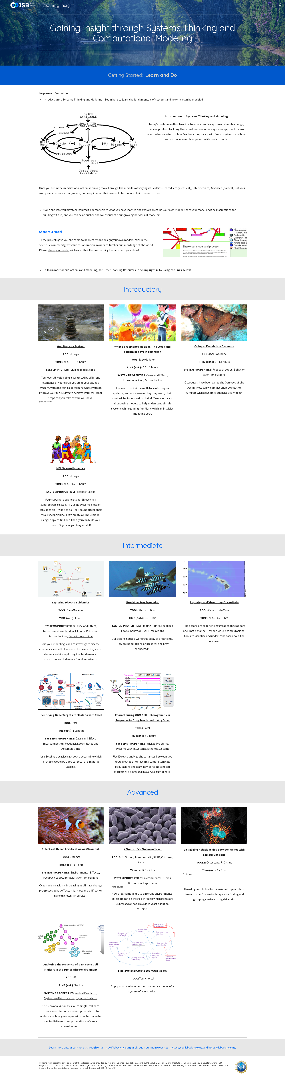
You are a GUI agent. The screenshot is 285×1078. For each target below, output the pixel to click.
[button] (280, 5)
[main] (142, 33)
